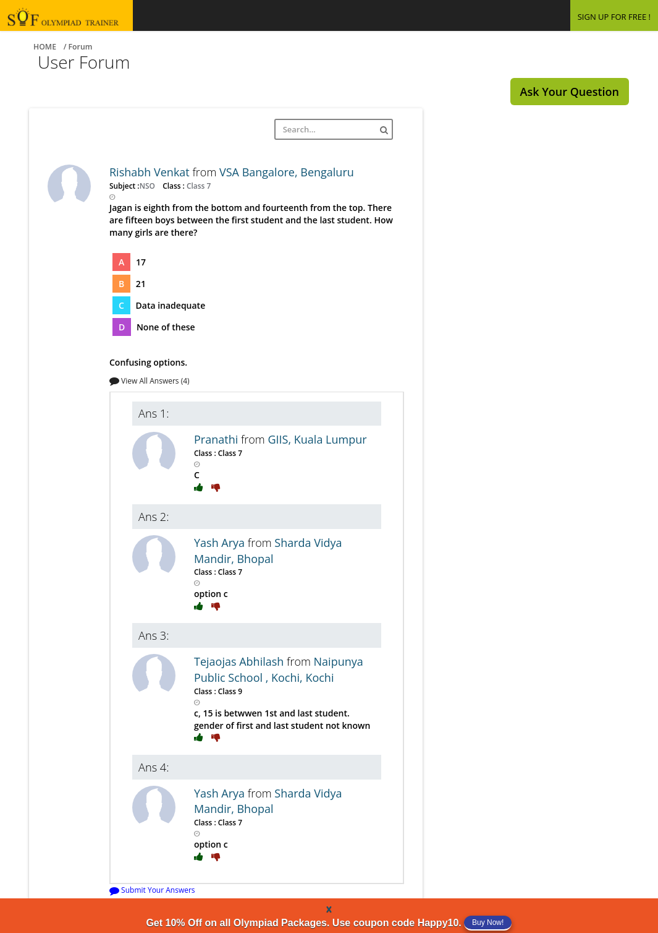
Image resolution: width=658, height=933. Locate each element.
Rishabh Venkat (150, 172)
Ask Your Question (569, 91)
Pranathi (217, 439)
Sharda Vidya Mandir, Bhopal (268, 550)
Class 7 (198, 186)
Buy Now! (488, 922)
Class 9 (229, 691)
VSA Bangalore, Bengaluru (286, 172)
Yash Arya (221, 542)
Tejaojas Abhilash (240, 661)
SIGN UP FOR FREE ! (614, 16)
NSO (148, 186)
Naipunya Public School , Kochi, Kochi (278, 669)
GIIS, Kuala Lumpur (317, 439)
